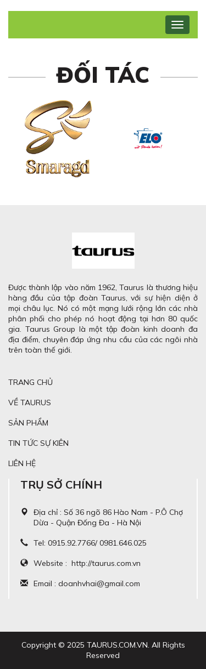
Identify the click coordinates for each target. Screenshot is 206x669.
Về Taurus (29, 402)
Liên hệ (22, 463)
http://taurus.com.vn (106, 563)
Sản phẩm (28, 423)
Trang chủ (30, 382)
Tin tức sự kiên (38, 443)
